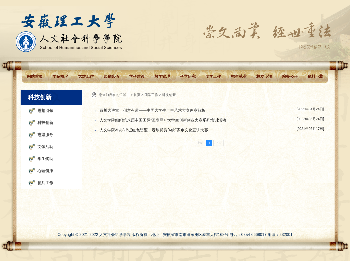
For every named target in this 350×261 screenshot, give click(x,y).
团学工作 (213, 76)
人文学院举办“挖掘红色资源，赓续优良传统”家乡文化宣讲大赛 (154, 130)
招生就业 (239, 76)
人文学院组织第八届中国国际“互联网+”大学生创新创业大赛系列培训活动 (163, 120)
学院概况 (60, 76)
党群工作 (86, 76)
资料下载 (315, 76)
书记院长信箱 (310, 47)
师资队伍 (111, 76)
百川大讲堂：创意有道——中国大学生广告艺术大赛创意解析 (152, 110)
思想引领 (45, 111)
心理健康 (45, 171)
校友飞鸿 (264, 76)
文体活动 (45, 147)
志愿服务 (45, 135)
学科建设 (137, 76)
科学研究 (188, 76)
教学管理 (162, 76)
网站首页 (35, 76)
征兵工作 (45, 183)
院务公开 (290, 76)
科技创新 (45, 123)
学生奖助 (45, 159)
